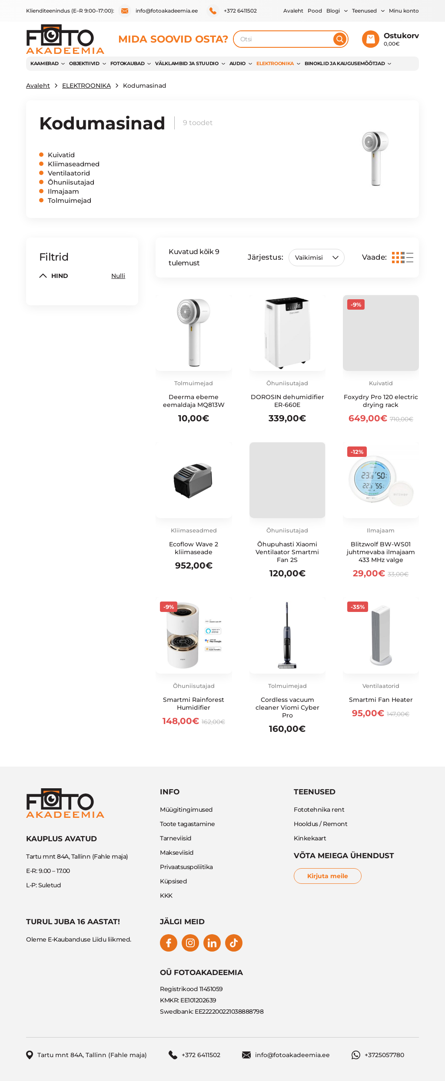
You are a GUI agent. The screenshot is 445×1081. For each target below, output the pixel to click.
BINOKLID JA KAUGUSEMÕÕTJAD (345, 63)
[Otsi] (339, 39)
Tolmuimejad (69, 200)
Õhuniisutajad (71, 182)
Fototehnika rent (319, 809)
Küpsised (173, 881)
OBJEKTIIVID (84, 63)
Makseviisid (177, 852)
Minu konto (404, 10)
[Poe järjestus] (317, 257)
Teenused (364, 10)
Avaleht (293, 10)
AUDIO (237, 63)
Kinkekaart (310, 838)
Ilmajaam (63, 191)
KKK (166, 895)
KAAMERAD (44, 63)
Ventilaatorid (69, 173)
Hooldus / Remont (320, 824)
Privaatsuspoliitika (186, 867)
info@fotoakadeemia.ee (158, 10)
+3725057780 (378, 1055)
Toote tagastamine (187, 824)
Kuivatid (61, 155)
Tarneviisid (176, 838)
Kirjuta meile (327, 876)
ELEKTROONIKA (275, 63)
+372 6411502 (231, 10)
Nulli (118, 276)
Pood (315, 10)
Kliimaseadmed (74, 164)
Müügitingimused (186, 809)
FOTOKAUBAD (127, 63)
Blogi (333, 10)
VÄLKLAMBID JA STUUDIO (186, 63)
